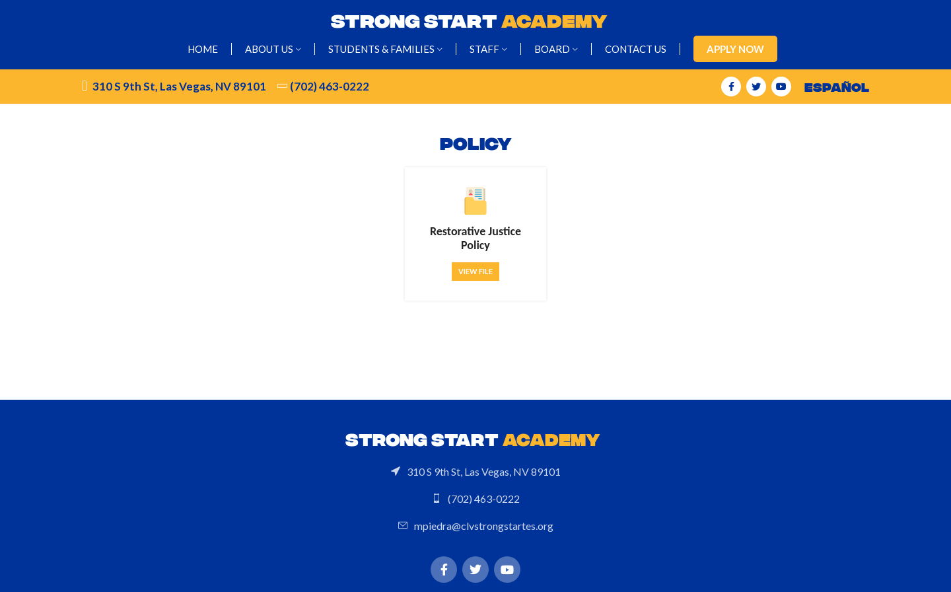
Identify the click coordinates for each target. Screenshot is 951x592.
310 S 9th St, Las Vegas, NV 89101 (179, 86)
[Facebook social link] (731, 86)
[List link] (475, 471)
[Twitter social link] (756, 86)
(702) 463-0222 (329, 86)
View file (475, 271)
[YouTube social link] (781, 86)
